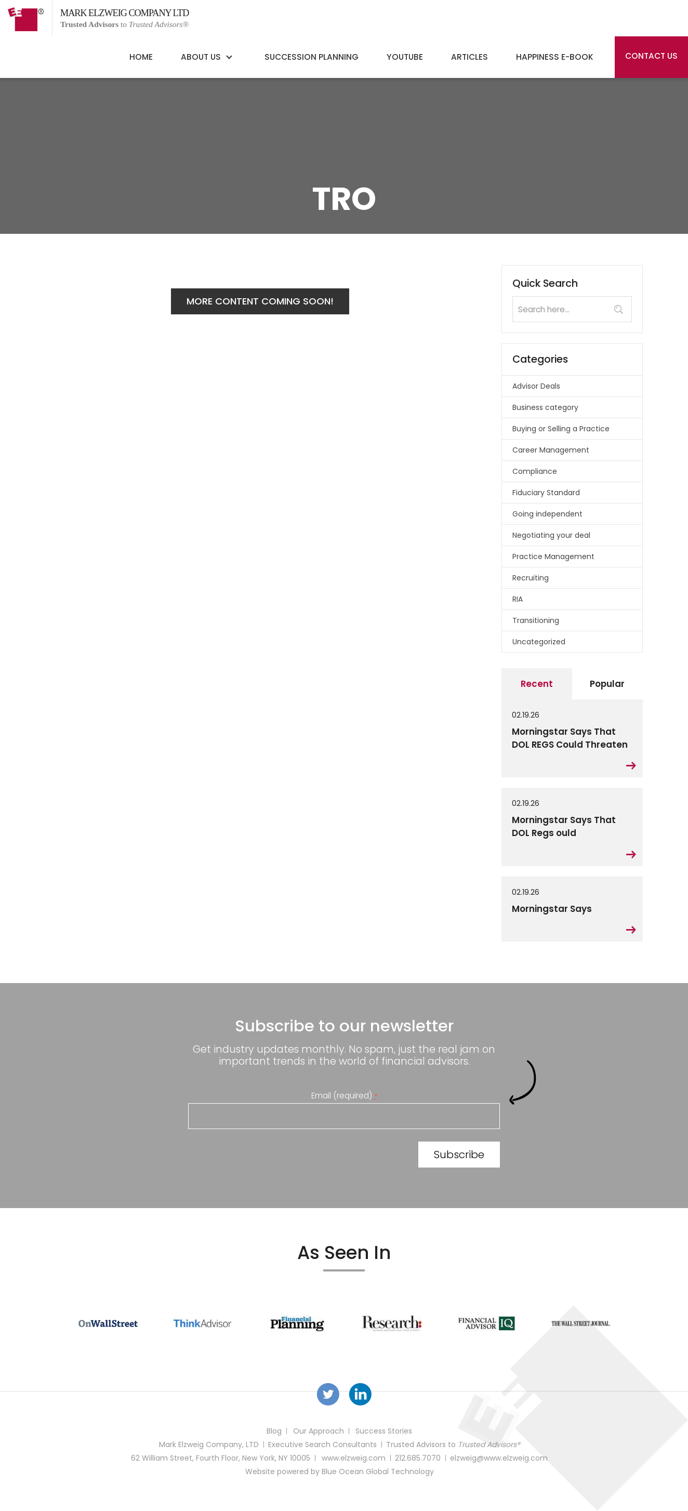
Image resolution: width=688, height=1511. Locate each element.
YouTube (405, 56)
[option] (108, 1323)
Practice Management (553, 556)
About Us (201, 56)
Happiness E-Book (554, 56)
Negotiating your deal (551, 535)
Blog (274, 1431)
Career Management (550, 450)
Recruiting (530, 578)
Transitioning (535, 620)
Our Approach (318, 1431)
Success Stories (383, 1431)
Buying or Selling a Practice (561, 428)
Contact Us (651, 55)
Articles (469, 56)
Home (141, 56)
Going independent (547, 514)
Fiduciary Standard (546, 492)
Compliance (534, 471)
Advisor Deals (536, 386)
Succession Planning (311, 56)
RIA (517, 599)
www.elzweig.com (354, 1458)
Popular (607, 684)
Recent (537, 684)
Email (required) (344, 1095)
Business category (545, 407)
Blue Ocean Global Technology (378, 1471)
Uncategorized (538, 642)
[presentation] (267, 1156)
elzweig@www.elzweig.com (499, 1458)
